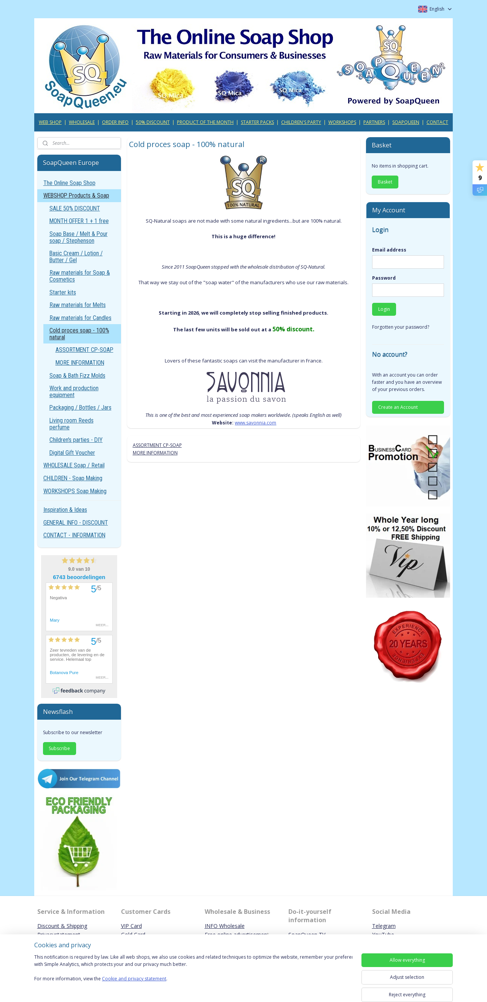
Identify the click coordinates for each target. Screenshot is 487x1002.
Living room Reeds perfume (71, 424)
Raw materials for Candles (80, 317)
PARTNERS (374, 122)
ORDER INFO (115, 122)
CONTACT (437, 122)
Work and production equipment (74, 392)
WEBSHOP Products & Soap (76, 195)
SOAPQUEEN (405, 122)
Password (384, 278)
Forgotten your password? (400, 327)
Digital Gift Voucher (72, 452)
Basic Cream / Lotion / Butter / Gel (76, 257)
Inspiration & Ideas (65, 509)
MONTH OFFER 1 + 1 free (79, 221)
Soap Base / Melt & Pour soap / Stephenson (78, 237)
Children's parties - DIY (76, 439)
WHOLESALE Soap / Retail (74, 465)
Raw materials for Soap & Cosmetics (79, 276)
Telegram (384, 925)
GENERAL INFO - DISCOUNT (75, 522)
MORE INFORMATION (154, 453)
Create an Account (398, 407)
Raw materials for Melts (77, 305)
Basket (385, 182)
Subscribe (59, 748)
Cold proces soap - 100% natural (79, 334)
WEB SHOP (50, 122)
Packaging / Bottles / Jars (80, 407)
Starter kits (62, 292)
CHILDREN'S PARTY (301, 122)
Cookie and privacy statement (134, 979)
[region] (193, 972)
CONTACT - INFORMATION (74, 535)
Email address (389, 250)
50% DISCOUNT (153, 122)
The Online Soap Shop (69, 183)
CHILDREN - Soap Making (72, 478)
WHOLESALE (82, 122)
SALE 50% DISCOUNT (74, 208)
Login (384, 309)
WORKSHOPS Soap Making (75, 491)
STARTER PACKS (257, 122)
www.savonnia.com (255, 422)
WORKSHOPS (342, 122)
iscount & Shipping (64, 925)
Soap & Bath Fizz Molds (77, 375)
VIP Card (131, 925)
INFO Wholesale (225, 925)
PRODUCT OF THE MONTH (205, 122)
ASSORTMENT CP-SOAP (156, 445)
